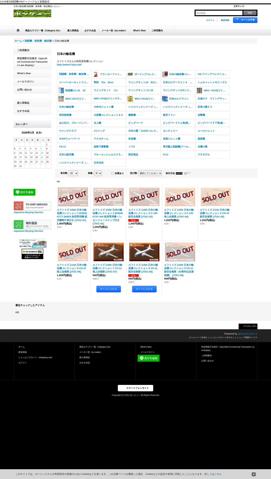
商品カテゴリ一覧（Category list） (95, 350)
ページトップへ (250, 329)
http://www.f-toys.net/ (69, 67)
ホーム (21, 350)
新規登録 (225, 20)
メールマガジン (25, 84)
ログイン (210, 20)
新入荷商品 (23, 105)
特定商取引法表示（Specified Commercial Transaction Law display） (32, 65)
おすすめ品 (23, 114)
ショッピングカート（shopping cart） (36, 360)
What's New (24, 76)
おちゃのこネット (247, 336)
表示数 (64, 176)
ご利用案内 (23, 53)
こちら (218, 474)
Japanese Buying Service (28, 215)
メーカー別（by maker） (90, 355)
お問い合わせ (24, 92)
